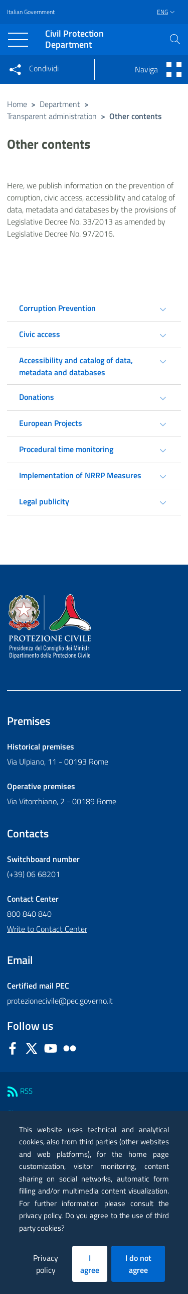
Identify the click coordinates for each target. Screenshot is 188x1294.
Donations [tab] (36, 397)
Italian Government (31, 12)
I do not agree (138, 1264)
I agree (89, 1264)
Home (17, 104)
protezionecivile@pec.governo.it (60, 1001)
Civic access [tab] (39, 334)
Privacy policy (45, 1264)
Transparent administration (52, 116)
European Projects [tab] (50, 423)
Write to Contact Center (47, 929)
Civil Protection (74, 39)
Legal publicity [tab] (44, 501)
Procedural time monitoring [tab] (66, 449)
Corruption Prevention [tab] (57, 308)
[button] (175, 39)
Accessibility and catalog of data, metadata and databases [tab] (76, 366)
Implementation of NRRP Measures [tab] (80, 475)
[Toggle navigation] (18, 40)
